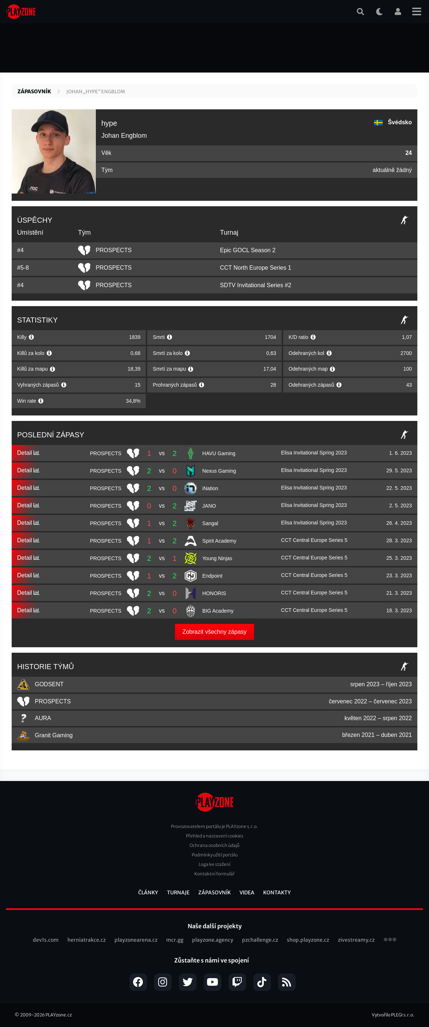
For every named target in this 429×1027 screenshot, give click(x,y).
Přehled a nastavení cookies (214, 836)
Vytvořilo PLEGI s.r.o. (393, 1015)
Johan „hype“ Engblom (95, 92)
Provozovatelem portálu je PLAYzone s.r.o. (214, 826)
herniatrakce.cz (86, 940)
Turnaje (178, 892)
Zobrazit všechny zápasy (214, 632)
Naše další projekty (215, 926)
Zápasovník (34, 91)
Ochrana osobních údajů (214, 845)
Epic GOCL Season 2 (247, 250)
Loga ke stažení (214, 864)
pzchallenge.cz (260, 940)
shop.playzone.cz (308, 940)
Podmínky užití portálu (215, 855)
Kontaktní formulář (214, 873)
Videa (246, 892)
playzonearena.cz (135, 940)
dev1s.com (46, 940)
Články (148, 892)
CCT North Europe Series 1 (255, 268)
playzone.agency (212, 940)
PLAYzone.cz (59, 1015)
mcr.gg (174, 940)
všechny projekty (390, 940)
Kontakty (277, 892)
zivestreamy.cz (356, 940)
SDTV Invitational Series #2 (255, 285)
